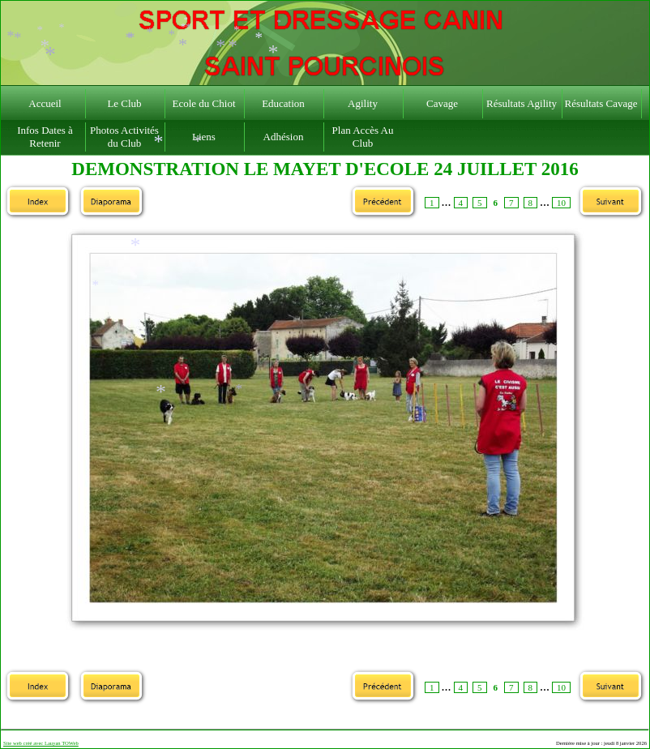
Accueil (44, 103)
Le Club (124, 103)
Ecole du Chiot (204, 103)
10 (561, 203)
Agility (363, 103)
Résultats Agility (521, 103)
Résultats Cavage (601, 103)
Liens (204, 137)
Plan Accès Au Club (363, 136)
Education (283, 103)
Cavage (442, 103)
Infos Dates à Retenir (45, 136)
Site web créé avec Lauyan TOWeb (41, 743)
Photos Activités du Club (124, 136)
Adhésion (283, 137)
